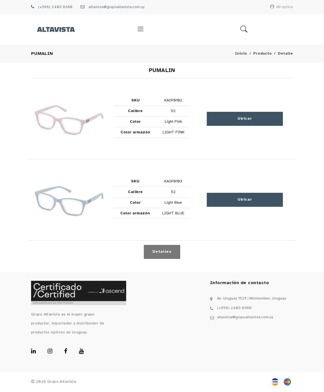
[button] (69, 119)
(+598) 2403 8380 (55, 7)
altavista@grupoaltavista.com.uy (116, 7)
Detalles (162, 252)
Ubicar (245, 119)
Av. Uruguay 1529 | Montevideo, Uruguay (251, 298)
